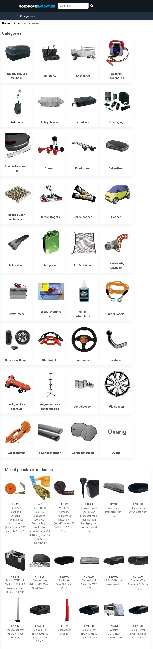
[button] (25, 16)
